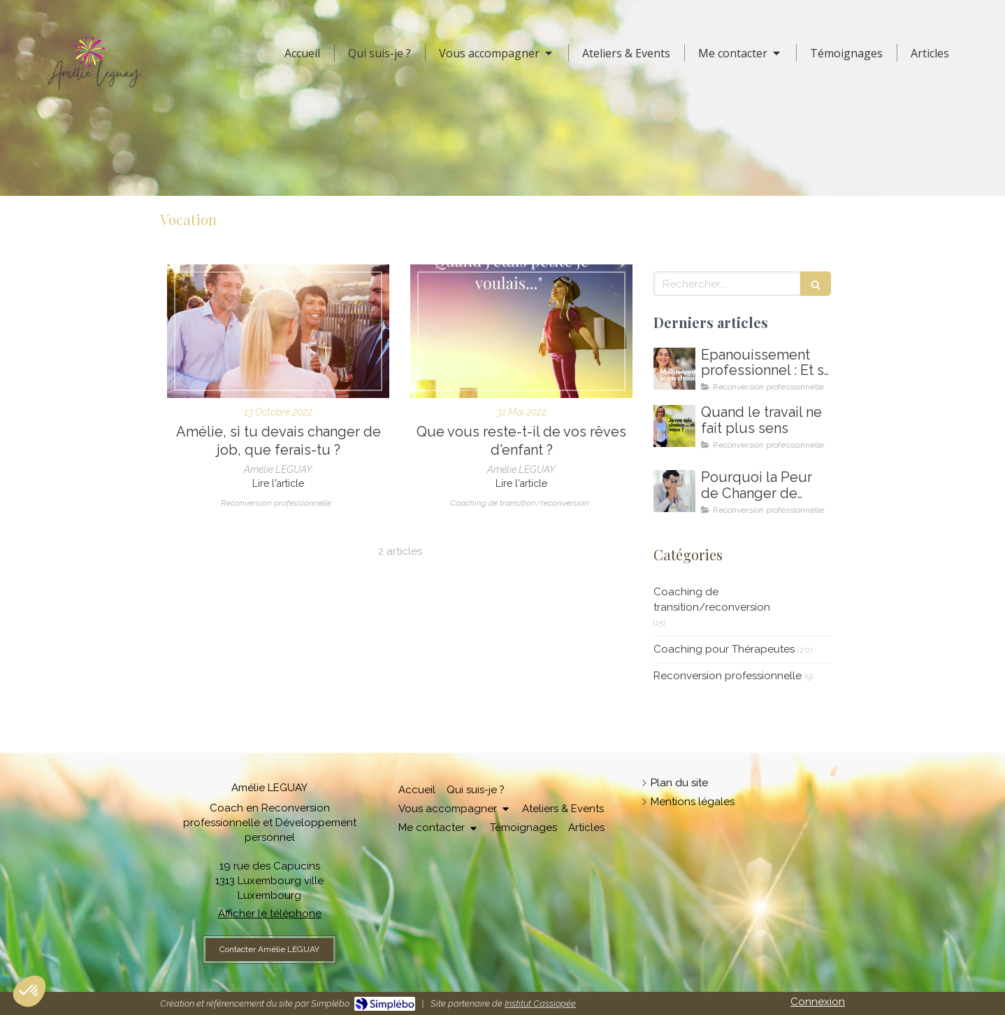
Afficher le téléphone (269, 913)
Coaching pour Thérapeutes (724, 649)
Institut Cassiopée (540, 1003)
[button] (29, 991)
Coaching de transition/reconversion (711, 599)
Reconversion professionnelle (727, 675)
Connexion (817, 1001)
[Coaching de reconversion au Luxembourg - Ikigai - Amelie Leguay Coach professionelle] (674, 491)
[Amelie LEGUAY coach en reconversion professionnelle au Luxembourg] (674, 426)
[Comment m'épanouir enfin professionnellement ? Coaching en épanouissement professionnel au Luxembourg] (674, 369)
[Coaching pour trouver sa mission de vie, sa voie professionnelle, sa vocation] (521, 331)
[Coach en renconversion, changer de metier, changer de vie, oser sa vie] (278, 331)
